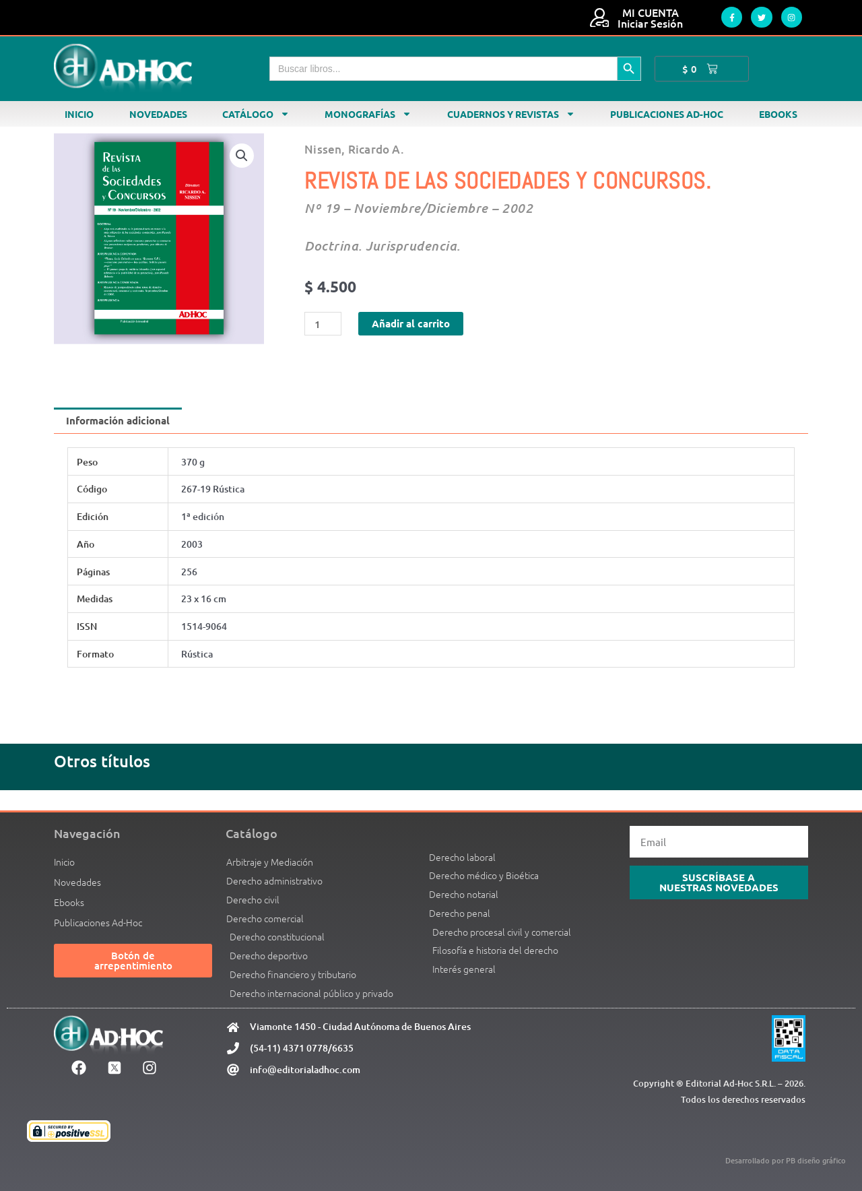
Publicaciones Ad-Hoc (666, 114)
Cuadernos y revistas (511, 113)
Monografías (368, 113)
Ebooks (778, 114)
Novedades (158, 114)
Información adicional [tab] (118, 420)
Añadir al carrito (411, 323)
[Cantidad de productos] (322, 323)
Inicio (79, 114)
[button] (242, 155)
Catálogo (256, 113)
